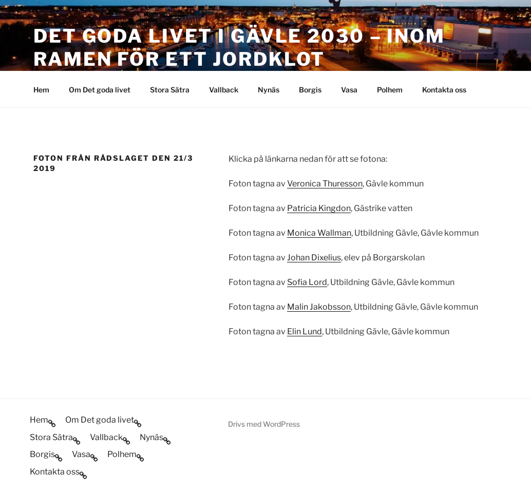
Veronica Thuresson (325, 183)
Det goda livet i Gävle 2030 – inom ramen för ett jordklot (239, 47)
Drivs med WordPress (264, 424)
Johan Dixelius (314, 257)
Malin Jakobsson (319, 307)
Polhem (390, 89)
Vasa (349, 89)
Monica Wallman (319, 233)
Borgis (310, 89)
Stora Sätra (169, 89)
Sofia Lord (307, 282)
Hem (41, 89)
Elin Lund (304, 331)
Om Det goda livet (99, 89)
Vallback (223, 89)
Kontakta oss (444, 89)
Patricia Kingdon (319, 208)
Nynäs (268, 89)
